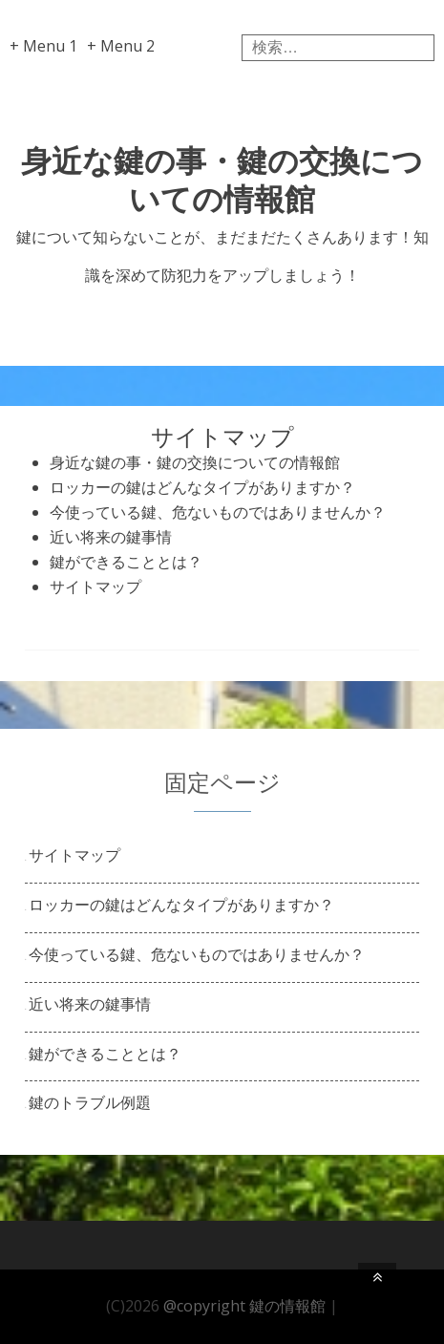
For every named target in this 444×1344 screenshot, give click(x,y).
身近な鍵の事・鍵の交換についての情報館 (222, 179)
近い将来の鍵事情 (111, 536)
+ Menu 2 (121, 45)
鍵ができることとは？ (126, 561)
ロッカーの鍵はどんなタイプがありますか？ (202, 487)
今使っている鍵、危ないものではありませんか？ (218, 512)
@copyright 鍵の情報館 (244, 1305)
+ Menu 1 (43, 45)
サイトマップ (95, 586)
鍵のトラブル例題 (90, 1102)
